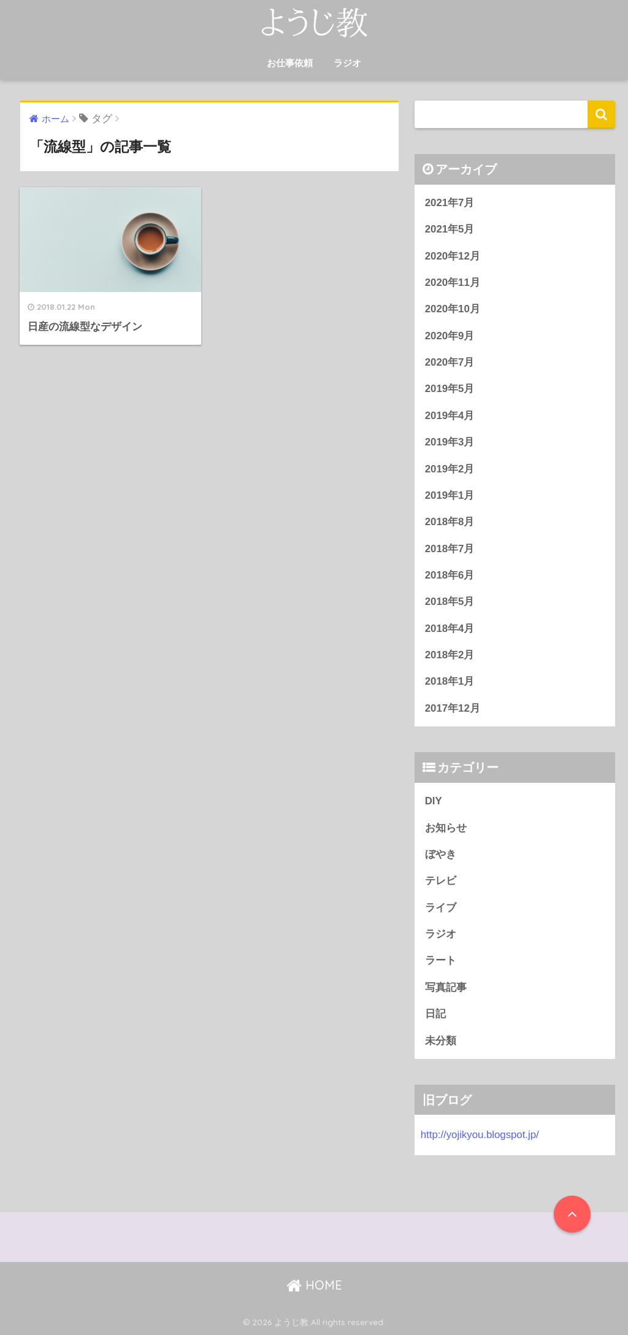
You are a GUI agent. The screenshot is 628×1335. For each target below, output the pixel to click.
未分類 (440, 1041)
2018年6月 (450, 575)
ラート (440, 960)
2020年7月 (450, 362)
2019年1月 (450, 495)
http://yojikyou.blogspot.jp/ (480, 1135)
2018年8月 (450, 522)
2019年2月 (450, 469)
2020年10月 (452, 309)
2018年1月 (450, 681)
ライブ (440, 908)
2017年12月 (452, 708)
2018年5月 (450, 601)
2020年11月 (452, 282)
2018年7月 (450, 549)
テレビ (440, 881)
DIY (433, 801)
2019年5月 (450, 388)
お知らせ (446, 828)
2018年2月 (450, 655)
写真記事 (446, 987)
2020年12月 (452, 256)
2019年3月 (450, 442)
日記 (435, 1014)
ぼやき (440, 854)
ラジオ (347, 63)
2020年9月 (450, 336)
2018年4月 (450, 628)
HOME (314, 1285)
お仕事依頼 (290, 63)
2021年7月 (450, 203)
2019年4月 (450, 415)
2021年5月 (450, 229)
